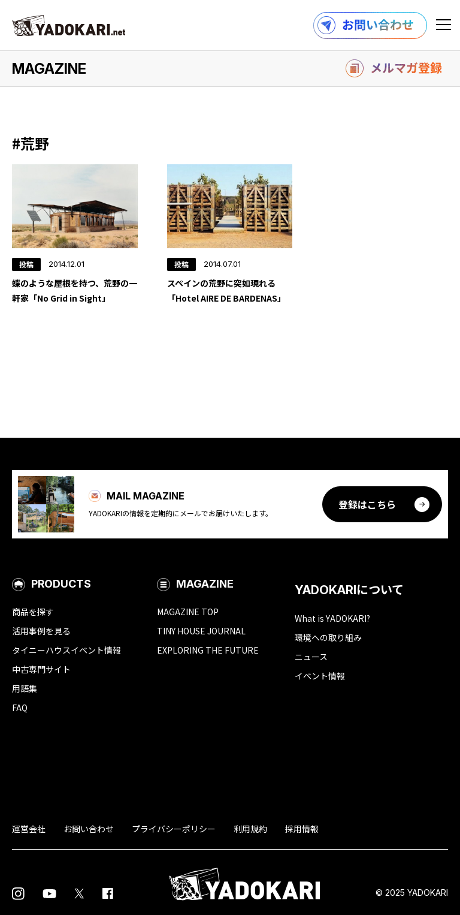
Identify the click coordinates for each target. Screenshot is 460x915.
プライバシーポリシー (174, 829)
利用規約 (250, 829)
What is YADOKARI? (332, 618)
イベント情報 (320, 676)
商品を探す (33, 612)
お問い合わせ (88, 829)
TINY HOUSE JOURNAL (201, 631)
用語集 (24, 688)
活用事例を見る (41, 631)
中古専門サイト (41, 669)
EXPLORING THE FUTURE (208, 650)
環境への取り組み (328, 637)
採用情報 (302, 829)
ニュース (311, 657)
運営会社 (29, 829)
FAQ (20, 708)
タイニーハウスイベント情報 (66, 650)
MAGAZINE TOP (188, 612)
